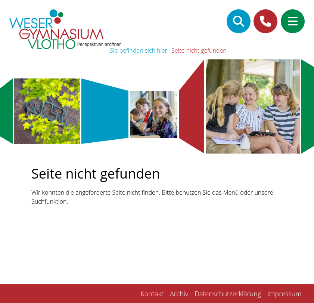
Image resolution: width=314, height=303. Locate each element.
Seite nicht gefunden (199, 50)
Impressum (284, 293)
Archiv (179, 293)
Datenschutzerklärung (228, 293)
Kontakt (152, 293)
